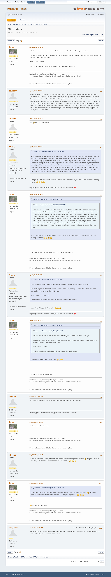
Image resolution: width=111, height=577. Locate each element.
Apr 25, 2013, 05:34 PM (36, 275)
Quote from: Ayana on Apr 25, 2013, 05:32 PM (47, 199)
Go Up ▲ (103, 574)
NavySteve (14, 528)
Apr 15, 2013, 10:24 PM (36, 118)
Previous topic (88, 35)
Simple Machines (21, 574)
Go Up (10, 552)
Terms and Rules (94, 574)
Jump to (73, 561)
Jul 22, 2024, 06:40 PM (36, 527)
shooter (12, 397)
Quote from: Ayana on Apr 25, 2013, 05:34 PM (47, 325)
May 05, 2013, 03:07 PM (36, 396)
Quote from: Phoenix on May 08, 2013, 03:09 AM (48, 488)
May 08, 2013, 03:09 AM (36, 455)
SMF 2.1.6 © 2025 (11, 574)
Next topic (99, 35)
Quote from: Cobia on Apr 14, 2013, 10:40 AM (47, 279)
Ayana (12, 147)
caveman (13, 91)
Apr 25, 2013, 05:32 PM (36, 146)
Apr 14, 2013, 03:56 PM (36, 90)
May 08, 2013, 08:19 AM (36, 483)
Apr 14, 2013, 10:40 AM (36, 47)
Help (87, 574)
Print (101, 41)
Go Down (11, 41)
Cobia (11, 47)
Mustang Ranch (17, 8)
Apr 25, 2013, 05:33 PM (36, 194)
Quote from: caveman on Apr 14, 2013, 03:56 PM (48, 151)
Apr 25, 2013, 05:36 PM (36, 320)
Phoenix (12, 119)
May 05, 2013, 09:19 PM (36, 422)
